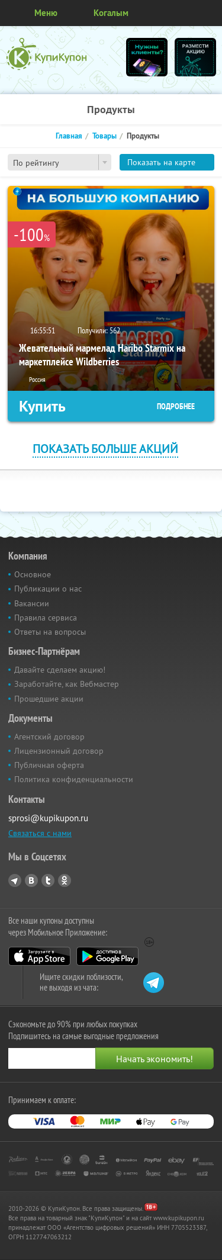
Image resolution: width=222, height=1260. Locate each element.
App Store (39, 956)
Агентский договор (49, 736)
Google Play (107, 956)
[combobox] (59, 162)
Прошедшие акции (48, 698)
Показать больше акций (105, 448)
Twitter (47, 880)
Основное (32, 574)
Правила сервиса (45, 617)
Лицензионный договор (59, 750)
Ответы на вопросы (50, 631)
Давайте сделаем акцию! (59, 669)
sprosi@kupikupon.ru (48, 818)
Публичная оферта (49, 765)
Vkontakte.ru (31, 880)
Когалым (111, 12)
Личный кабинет (209, 13)
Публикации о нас (48, 588)
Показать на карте (161, 162)
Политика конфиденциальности (73, 779)
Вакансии (31, 603)
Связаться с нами (40, 833)
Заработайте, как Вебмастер (66, 684)
